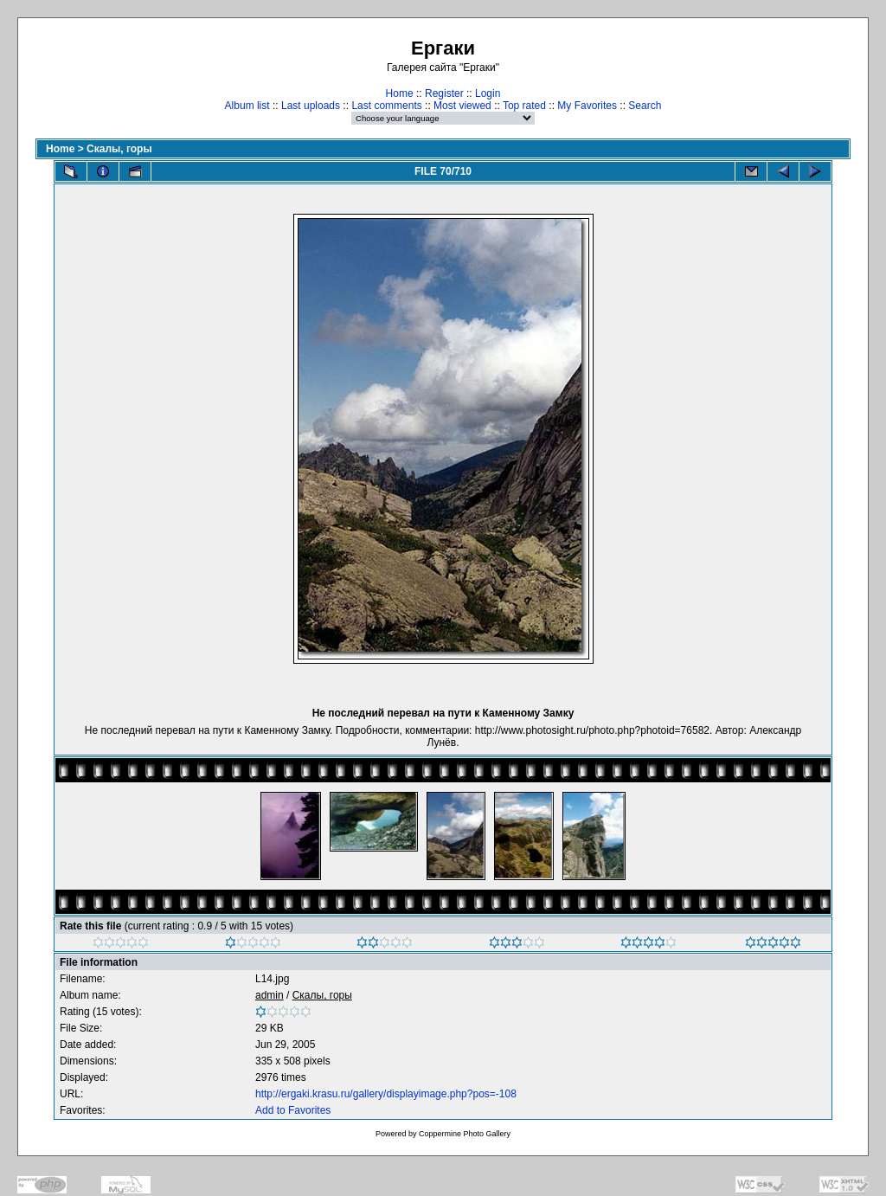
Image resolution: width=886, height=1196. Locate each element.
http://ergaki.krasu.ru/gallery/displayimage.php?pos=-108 (386, 1094)
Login (487, 93)
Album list (247, 106)
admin (269, 995)
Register (444, 93)
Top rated (524, 106)
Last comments (386, 106)
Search (644, 106)
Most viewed (462, 106)
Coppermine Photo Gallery (464, 1133)
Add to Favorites (293, 1110)
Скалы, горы (119, 149)
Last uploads (310, 106)
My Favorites (587, 106)
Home (400, 93)
